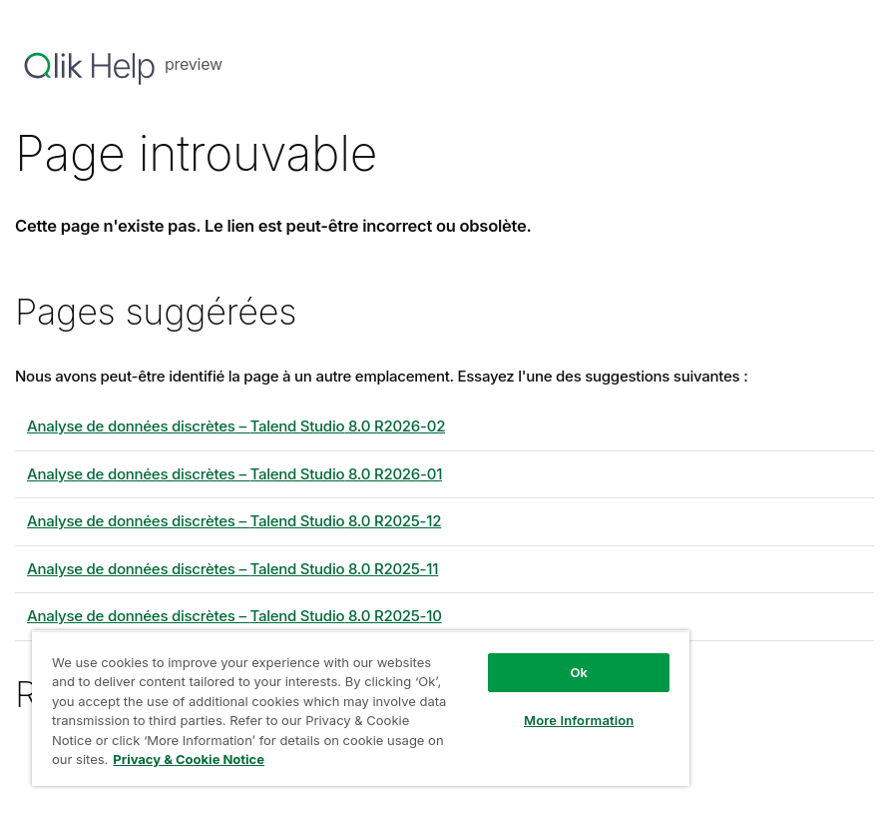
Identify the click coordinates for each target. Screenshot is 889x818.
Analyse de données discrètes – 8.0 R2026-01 (234, 473)
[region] (360, 708)
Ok (579, 672)
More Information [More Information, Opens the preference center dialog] (579, 720)
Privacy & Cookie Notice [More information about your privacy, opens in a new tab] (188, 759)
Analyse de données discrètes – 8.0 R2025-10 (234, 615)
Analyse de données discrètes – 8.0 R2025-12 (234, 520)
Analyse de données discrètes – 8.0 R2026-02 (236, 425)
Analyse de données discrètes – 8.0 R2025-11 (232, 568)
